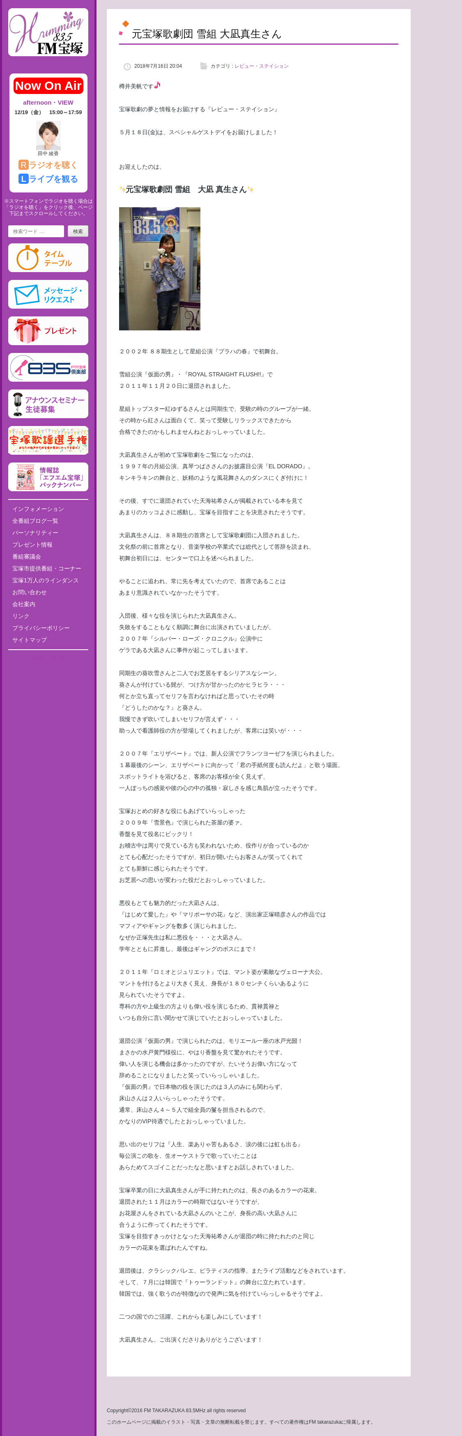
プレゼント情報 (32, 544)
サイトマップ (29, 640)
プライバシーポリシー (41, 628)
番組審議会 (26, 556)
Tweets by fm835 (48, 659)
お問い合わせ (29, 592)
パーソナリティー (35, 532)
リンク (21, 616)
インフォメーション (38, 509)
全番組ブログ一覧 (35, 521)
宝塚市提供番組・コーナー (46, 568)
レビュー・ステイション (261, 66)
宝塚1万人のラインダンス (45, 580)
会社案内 (23, 604)
